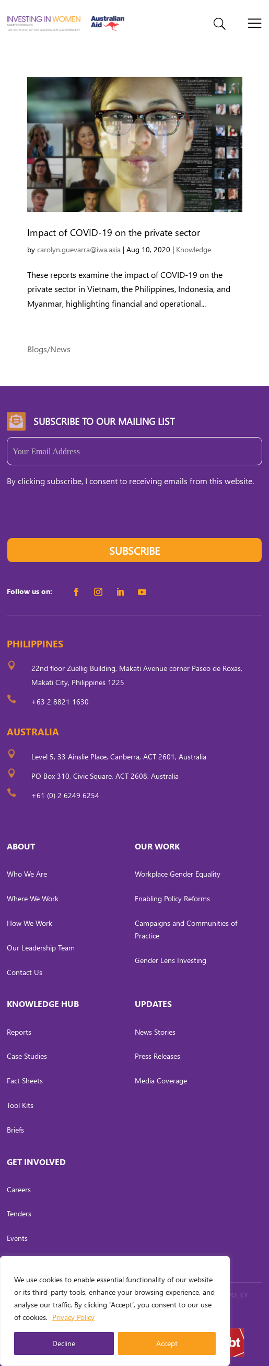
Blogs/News (49, 348)
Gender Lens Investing (170, 960)
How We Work (29, 923)
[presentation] (86, 517)
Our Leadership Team (41, 948)
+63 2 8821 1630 (60, 702)
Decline (63, 1343)
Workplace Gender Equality (177, 874)
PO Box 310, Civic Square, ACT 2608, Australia (105, 776)
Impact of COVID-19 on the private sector (113, 232)
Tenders (19, 1213)
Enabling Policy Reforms (172, 898)
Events (17, 1238)
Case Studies (27, 1056)
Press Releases (157, 1056)
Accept (167, 1343)
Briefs (15, 1130)
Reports (19, 1032)
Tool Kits (20, 1105)
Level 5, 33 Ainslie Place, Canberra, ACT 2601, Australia (118, 757)
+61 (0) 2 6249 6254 (65, 795)
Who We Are (27, 874)
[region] (115, 1311)
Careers (19, 1189)
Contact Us (24, 972)
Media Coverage (161, 1080)
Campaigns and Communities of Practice (186, 929)
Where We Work (33, 898)
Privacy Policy (73, 1317)
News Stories (155, 1032)
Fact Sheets (25, 1080)
